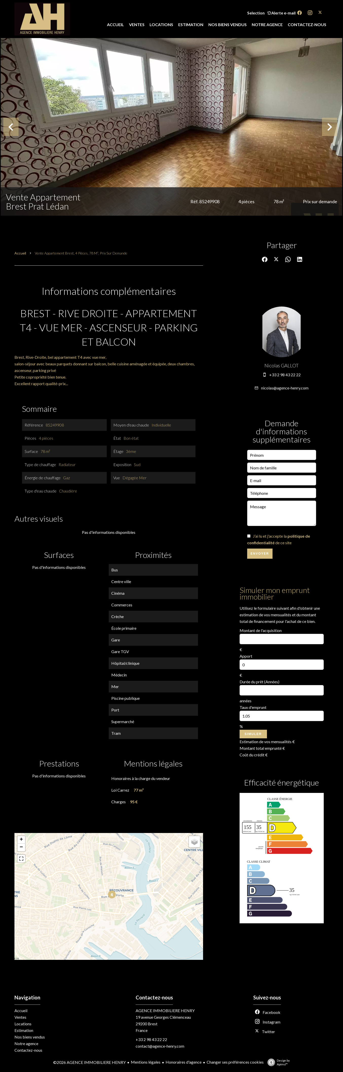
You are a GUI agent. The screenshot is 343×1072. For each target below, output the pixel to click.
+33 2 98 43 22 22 (285, 374)
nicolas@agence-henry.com (285, 387)
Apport (246, 656)
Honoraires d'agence (184, 1062)
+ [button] (21, 840)
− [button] (21, 847)
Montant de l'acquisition (261, 630)
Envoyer (259, 553)
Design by (277, 1062)
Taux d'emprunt (253, 707)
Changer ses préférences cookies (235, 1062)
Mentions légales (145, 1062)
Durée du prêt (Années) (259, 681)
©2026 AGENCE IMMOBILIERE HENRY (89, 1062)
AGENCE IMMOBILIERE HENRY (165, 1010)
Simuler (253, 734)
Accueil (20, 253)
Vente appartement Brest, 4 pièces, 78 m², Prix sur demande (81, 253)
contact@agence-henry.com (160, 1046)
